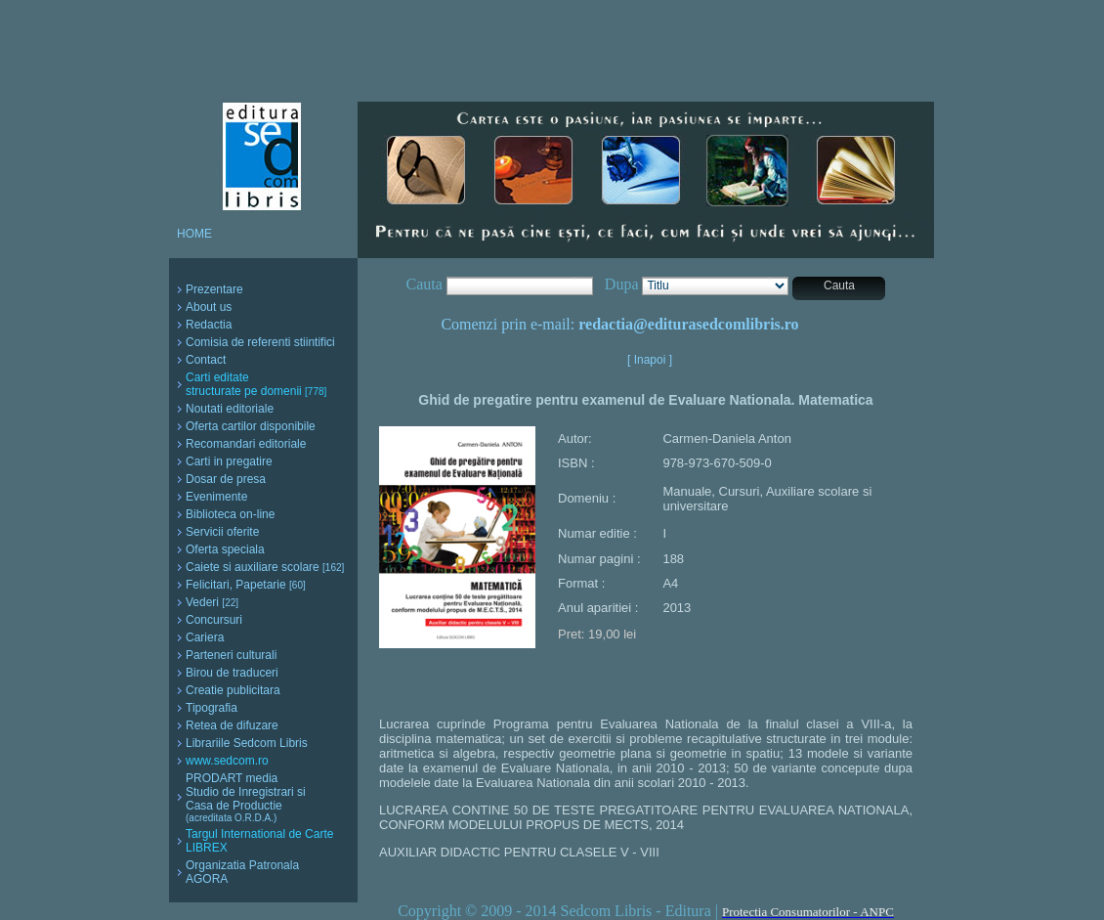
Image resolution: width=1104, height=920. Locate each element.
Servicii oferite (222, 532)
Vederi (212, 602)
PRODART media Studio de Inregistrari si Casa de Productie (246, 797)
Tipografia (211, 708)
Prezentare (214, 289)
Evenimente (216, 497)
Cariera (205, 637)
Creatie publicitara (233, 690)
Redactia (209, 324)
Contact (206, 360)
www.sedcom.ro (227, 760)
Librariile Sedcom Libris (247, 743)
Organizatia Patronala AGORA (242, 872)
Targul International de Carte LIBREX (259, 840)
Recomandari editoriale (246, 444)
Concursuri (214, 620)
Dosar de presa (226, 479)
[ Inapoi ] (649, 360)
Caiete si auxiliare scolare (265, 567)
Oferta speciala (225, 549)
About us (209, 307)
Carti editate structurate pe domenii (256, 384)
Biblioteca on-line (230, 514)
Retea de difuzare (232, 725)
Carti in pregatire (229, 461)
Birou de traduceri (232, 672)
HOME (194, 234)
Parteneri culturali (231, 655)
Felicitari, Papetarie (246, 584)
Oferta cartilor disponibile (251, 426)
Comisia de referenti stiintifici (260, 342)
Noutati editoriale (230, 409)
